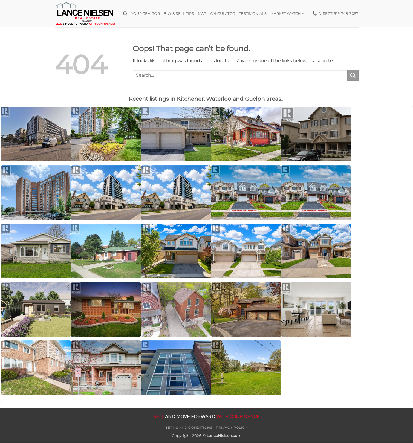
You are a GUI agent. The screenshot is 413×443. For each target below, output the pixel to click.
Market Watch (287, 13)
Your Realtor (145, 13)
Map (202, 13)
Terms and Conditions (189, 427)
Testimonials (253, 13)
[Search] (125, 13)
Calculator (222, 13)
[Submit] (352, 75)
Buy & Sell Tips (179, 13)
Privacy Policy (231, 427)
